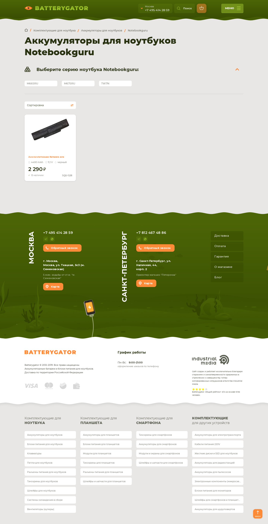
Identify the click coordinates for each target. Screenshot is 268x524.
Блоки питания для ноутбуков (45, 444)
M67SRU (69, 83)
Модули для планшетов (97, 453)
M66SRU (32, 83)
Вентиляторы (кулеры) (40, 509)
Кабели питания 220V (207, 444)
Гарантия (221, 256)
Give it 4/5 (203, 389)
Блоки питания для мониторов (213, 491)
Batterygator (50, 352)
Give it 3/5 (200, 389)
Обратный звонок (64, 248)
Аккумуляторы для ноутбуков (44, 435)
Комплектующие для (50, 421)
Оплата (220, 246)
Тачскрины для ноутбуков (42, 481)
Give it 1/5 (193, 389)
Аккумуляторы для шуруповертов (215, 509)
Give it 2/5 (196, 389)
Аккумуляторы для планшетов (101, 435)
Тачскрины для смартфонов (155, 435)
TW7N (105, 83)
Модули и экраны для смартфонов (159, 453)
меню (233, 10)
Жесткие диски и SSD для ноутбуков (216, 453)
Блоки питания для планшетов (101, 444)
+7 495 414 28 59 (157, 10)
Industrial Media (210, 360)
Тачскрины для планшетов (98, 463)
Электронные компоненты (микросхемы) (219, 481)
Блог (218, 277)
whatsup (52, 239)
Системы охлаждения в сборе (45, 500)
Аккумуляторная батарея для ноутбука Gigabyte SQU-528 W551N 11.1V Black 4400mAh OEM (49, 153)
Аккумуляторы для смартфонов (157, 444)
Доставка (221, 235)
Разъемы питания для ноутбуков (46, 472)
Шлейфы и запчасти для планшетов (104, 481)
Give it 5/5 (206, 389)
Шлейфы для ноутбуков (41, 491)
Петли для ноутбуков (39, 463)
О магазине (223, 267)
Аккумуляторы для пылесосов (213, 472)
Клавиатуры (34, 453)
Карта (55, 287)
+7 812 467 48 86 (151, 233)
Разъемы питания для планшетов (103, 472)
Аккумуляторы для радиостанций (214, 463)
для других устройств (217, 420)
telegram (45, 239)
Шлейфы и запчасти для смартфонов (161, 463)
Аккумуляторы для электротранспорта (218, 435)
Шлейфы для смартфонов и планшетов (218, 500)
